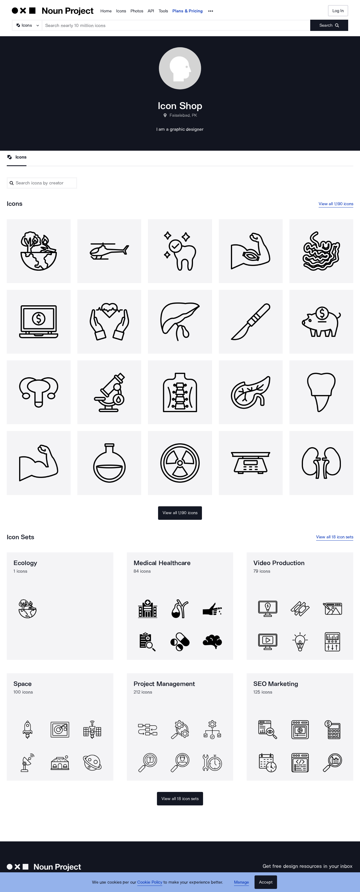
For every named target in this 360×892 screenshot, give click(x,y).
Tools (163, 10)
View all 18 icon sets (334, 536)
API (151, 10)
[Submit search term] (329, 25)
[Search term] (176, 25)
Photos (136, 10)
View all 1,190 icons (336, 203)
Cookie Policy (149, 882)
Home (106, 10)
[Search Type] (27, 25)
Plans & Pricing (187, 10)
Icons (121, 10)
